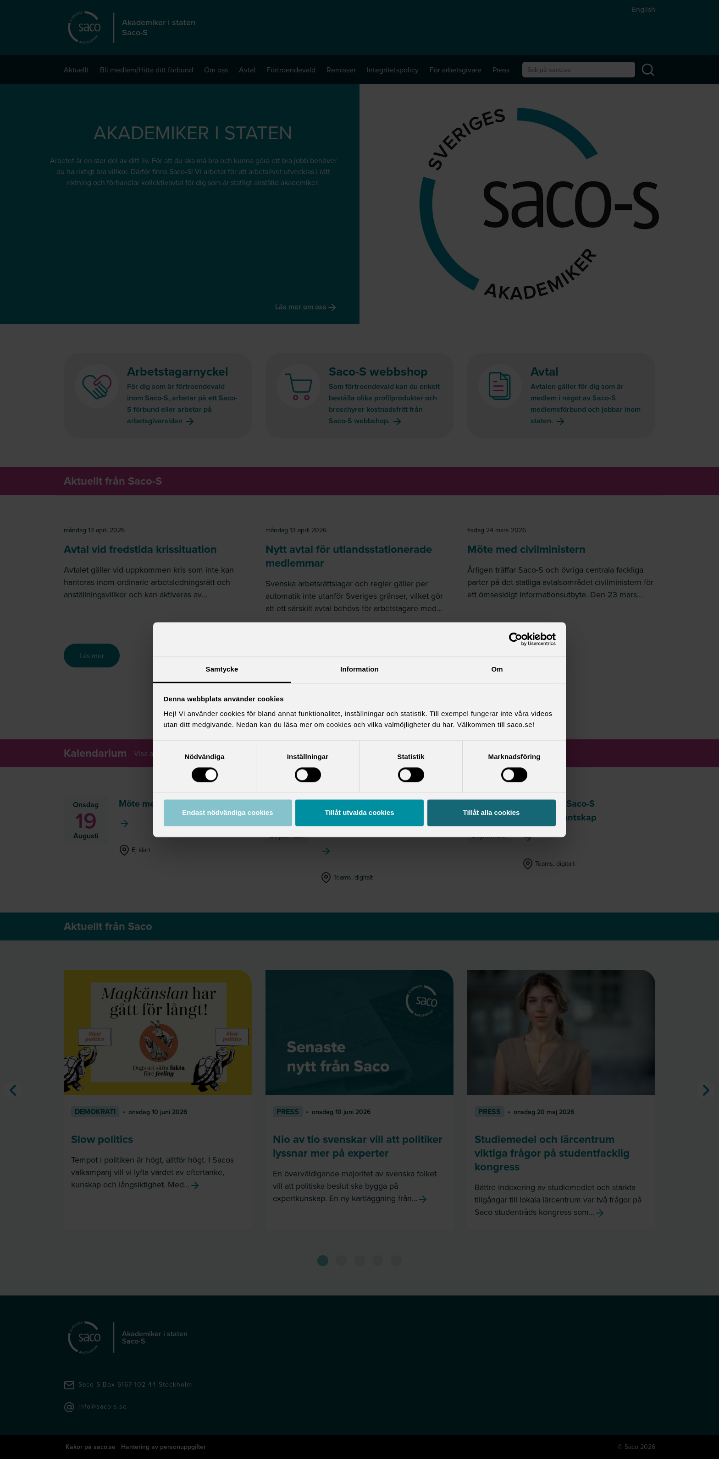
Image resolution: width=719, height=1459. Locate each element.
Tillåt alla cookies (491, 813)
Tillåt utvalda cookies (359, 813)
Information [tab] (359, 669)
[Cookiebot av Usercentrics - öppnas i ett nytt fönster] (516, 639)
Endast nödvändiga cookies (227, 813)
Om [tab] (497, 669)
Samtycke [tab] (222, 669)
